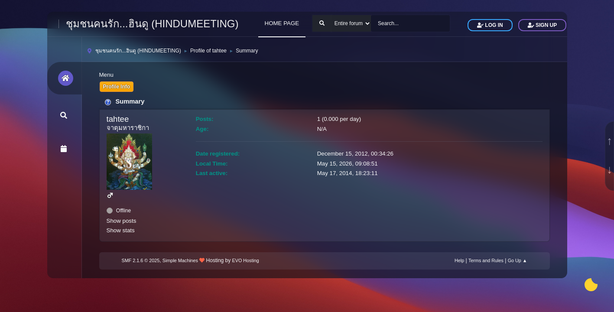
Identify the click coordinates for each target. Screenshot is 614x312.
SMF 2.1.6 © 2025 (141, 260)
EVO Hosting (245, 260)
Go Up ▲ (517, 260)
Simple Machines (180, 260)
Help (459, 260)
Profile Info (116, 87)
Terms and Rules (486, 260)
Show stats (121, 230)
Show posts (121, 221)
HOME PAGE (282, 23)
